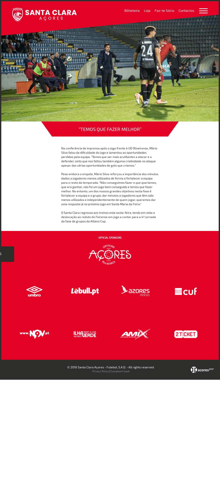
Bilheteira (132, 10)
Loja (147, 10)
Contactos (186, 10)
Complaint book (120, 371)
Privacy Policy (100, 371)
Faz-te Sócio (164, 10)
